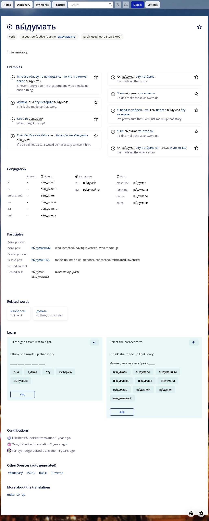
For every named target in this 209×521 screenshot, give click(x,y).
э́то (25, 118)
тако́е (21, 81)
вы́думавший (41, 248)
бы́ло (45, 135)
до (175, 147)
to (18, 494)
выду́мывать (66, 36)
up (23, 494)
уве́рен (136, 110)
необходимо (78, 135)
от (157, 147)
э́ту (37, 102)
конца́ (182, 147)
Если (20, 135)
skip (22, 394)
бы (26, 135)
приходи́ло (52, 76)
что (64, 76)
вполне (125, 110)
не (41, 76)
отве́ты (149, 93)
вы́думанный (41, 260)
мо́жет (83, 76)
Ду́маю (22, 102)
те (141, 93)
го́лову (34, 76)
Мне (20, 76)
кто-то (72, 76)
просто (161, 110)
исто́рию (46, 102)
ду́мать (41, 311)
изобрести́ (18, 311)
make (11, 494)
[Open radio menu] (191, 513)
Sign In (137, 5)
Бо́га (32, 135)
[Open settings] (201, 513)
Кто (19, 118)
